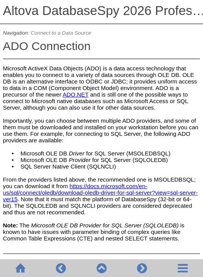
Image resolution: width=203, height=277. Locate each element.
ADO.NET (75, 94)
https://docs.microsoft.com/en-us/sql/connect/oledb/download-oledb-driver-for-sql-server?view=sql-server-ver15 (100, 192)
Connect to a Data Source (61, 33)
